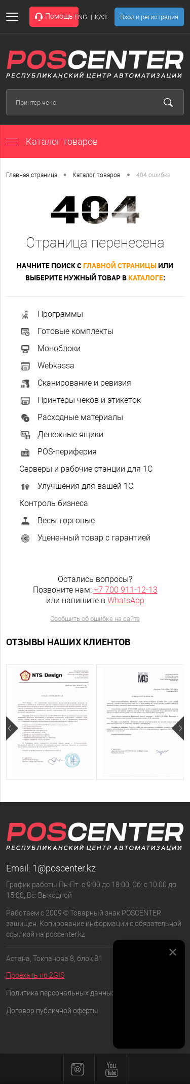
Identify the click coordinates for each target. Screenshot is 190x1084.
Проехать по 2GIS (35, 975)
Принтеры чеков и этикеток (80, 400)
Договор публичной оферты (52, 1011)
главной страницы (120, 265)
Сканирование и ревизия (75, 383)
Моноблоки (50, 348)
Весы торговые (57, 520)
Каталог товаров (52, 141)
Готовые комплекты (66, 331)
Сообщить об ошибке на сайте (95, 618)
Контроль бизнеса (53, 503)
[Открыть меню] (14, 17)
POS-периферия (58, 451)
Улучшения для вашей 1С (76, 486)
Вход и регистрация (149, 17)
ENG (80, 17)
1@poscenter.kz (64, 868)
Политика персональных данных (61, 993)
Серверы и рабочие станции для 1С (86, 469)
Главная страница (31, 175)
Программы (51, 314)
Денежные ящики (61, 434)
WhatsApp (125, 600)
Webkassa (46, 365)
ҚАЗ (101, 17)
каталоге (145, 277)
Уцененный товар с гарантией (84, 538)
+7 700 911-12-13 (126, 590)
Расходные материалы (71, 417)
